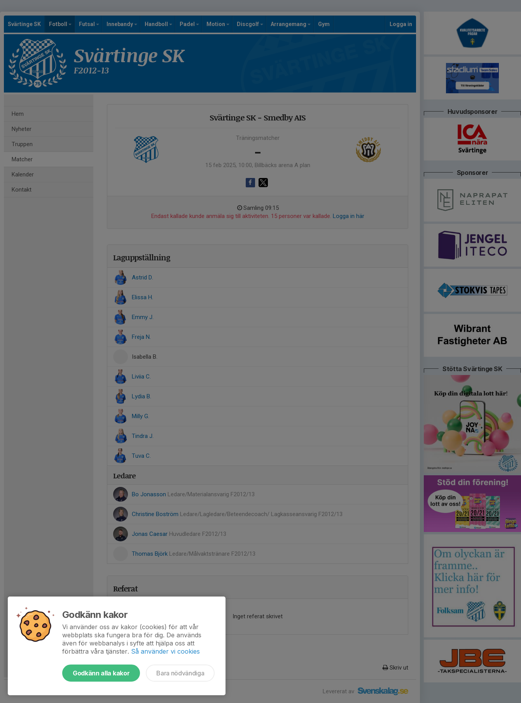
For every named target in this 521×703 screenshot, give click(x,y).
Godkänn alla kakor (101, 673)
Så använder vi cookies (165, 651)
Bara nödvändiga (180, 673)
